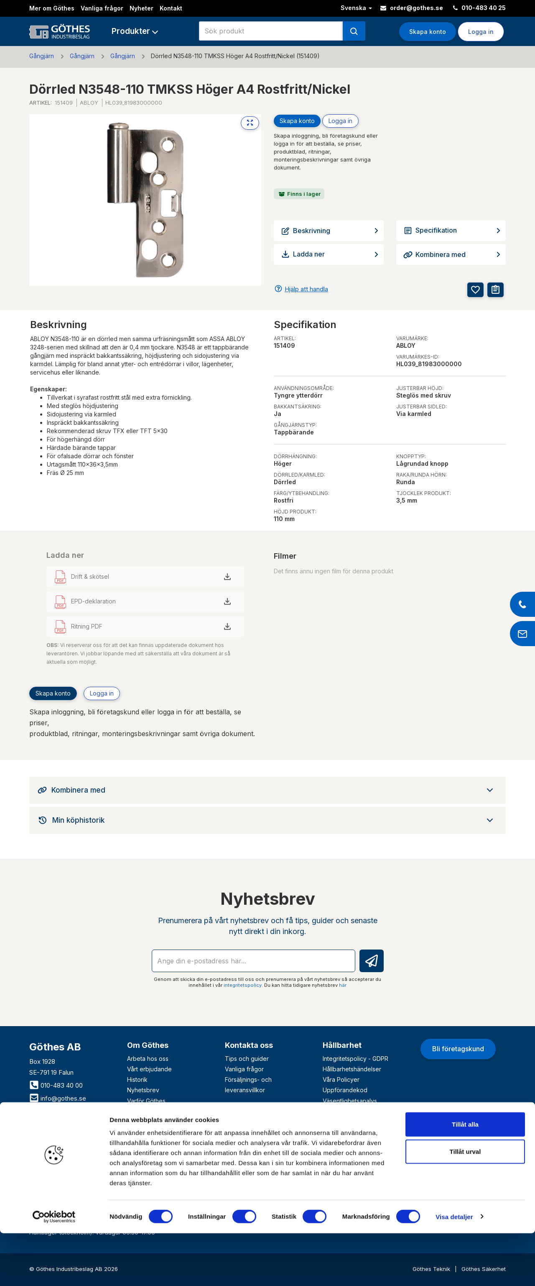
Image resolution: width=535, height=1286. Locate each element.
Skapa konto (427, 31)
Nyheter (141, 8)
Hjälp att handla (306, 289)
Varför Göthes (146, 1100)
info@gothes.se (57, 1098)
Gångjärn (41, 55)
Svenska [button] (356, 7)
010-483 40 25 (479, 7)
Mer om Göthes (51, 8)
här (342, 985)
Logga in (481, 31)
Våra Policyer (341, 1079)
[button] (134, 31)
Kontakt (171, 8)
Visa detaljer (454, 1269)
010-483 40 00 (56, 1085)
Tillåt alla (465, 1177)
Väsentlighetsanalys (350, 1100)
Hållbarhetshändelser (352, 1069)
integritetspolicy (243, 985)
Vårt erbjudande (149, 1069)
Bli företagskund (458, 1049)
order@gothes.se (411, 7)
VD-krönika (338, 1111)
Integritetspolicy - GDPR (355, 1058)
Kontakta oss (249, 1045)
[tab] (267, 790)
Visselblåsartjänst (346, 1121)
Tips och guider (247, 1058)
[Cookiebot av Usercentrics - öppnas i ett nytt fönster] (54, 1269)
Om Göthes (147, 1045)
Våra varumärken (150, 1111)
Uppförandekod (345, 1089)
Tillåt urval (465, 1204)
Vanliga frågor (102, 8)
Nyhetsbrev (143, 1089)
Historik (137, 1079)
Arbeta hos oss (147, 1058)
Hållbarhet (342, 1045)
